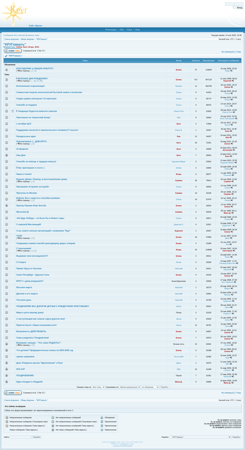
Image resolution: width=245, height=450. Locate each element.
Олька (178, 92)
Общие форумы (27, 39)
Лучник (227, 345)
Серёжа (178, 180)
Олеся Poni (179, 111)
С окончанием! (23, 248)
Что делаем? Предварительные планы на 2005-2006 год (44, 350)
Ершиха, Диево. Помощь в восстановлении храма (41, 179)
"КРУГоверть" (42, 39)
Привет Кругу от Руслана (29, 268)
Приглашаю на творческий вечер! (33, 117)
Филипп (178, 86)
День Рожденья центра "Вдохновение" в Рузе (39, 363)
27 (37, 81)
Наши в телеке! (24, 174)
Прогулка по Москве (26, 193)
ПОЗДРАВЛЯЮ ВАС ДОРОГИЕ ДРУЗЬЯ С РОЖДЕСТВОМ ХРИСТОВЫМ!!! (52, 306)
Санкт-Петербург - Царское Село (32, 275)
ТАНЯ (19, 236)
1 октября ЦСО (23, 124)
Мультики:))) (22, 212)
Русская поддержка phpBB (122, 446)
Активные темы (32, 35)
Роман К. (227, 314)
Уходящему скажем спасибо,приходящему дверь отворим (45, 243)
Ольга (178, 105)
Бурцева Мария (178, 162)
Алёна (178, 168)
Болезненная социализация (30, 86)
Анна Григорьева (227, 119)
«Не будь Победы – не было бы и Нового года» (40, 218)
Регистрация (110, 30)
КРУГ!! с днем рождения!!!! (29, 281)
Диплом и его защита (27, 294)
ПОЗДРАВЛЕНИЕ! (25, 375)
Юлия (227, 257)
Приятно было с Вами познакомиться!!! (36, 325)
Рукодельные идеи (26, 136)
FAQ (121, 30)
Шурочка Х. (179, 224)
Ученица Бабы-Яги (227, 263)
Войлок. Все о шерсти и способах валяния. (38, 198)
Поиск (129, 30)
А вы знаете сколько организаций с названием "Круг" (43, 231)
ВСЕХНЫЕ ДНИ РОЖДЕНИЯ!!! (33, 78)
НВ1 (178, 369)
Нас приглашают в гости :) (31, 168)
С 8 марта (21, 262)
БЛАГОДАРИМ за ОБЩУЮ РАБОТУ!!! (34, 68)
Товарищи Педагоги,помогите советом (37, 111)
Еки (178, 136)
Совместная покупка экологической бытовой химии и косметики (49, 92)
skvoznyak (227, 150)
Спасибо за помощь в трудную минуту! (36, 161)
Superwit (227, 81)
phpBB (112, 442)
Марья (227, 288)
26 (35, 81)
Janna (178, 306)
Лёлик (178, 262)
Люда (227, 71)
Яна (178, 117)
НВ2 (227, 364)
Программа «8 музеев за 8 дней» (32, 187)
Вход (137, 30)
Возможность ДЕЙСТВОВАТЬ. (31, 331)
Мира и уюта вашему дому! (30, 312)
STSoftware (124, 444)
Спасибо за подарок (26, 105)
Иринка (227, 295)
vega (227, 358)
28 (40, 81)
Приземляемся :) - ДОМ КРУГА (31, 141)
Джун (227, 238)
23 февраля (22, 149)
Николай (178, 269)
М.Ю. (37, 47)
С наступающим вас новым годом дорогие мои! (40, 319)
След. (238, 52)
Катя (25, 47)
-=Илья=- (227, 370)
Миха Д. (227, 213)
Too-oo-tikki (178, 357)
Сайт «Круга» (35, 25)
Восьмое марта (24, 287)
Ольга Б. (178, 130)
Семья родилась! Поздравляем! (32, 338)
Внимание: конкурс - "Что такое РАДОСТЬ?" (38, 343)
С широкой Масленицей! (28, 224)
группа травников (25, 356)
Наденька (227, 301)
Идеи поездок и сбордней (29, 382)
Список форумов (11, 39)
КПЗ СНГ (20, 369)
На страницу (227, 52)
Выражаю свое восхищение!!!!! (32, 256)
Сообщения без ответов (13, 35)
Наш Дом (20, 155)
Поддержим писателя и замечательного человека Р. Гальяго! (47, 130)
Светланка (227, 251)
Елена (19, 47)
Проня (227, 125)
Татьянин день (23, 300)
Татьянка (227, 175)
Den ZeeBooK (227, 282)
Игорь (31, 47)
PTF (132, 444)
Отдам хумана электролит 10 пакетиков (36, 98)
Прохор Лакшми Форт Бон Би (31, 205)
